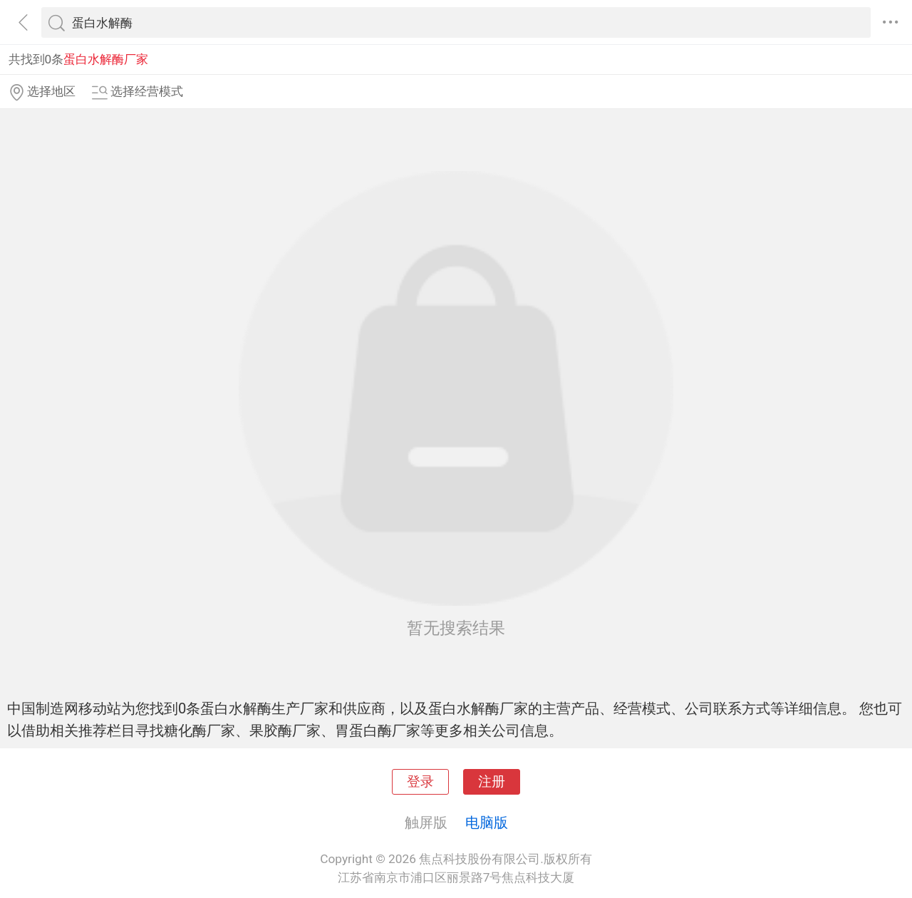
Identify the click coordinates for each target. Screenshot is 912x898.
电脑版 (486, 822)
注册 (491, 782)
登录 (420, 782)
